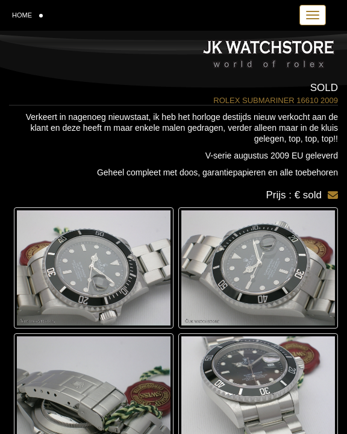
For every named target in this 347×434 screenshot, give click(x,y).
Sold (324, 87)
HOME (27, 15)
